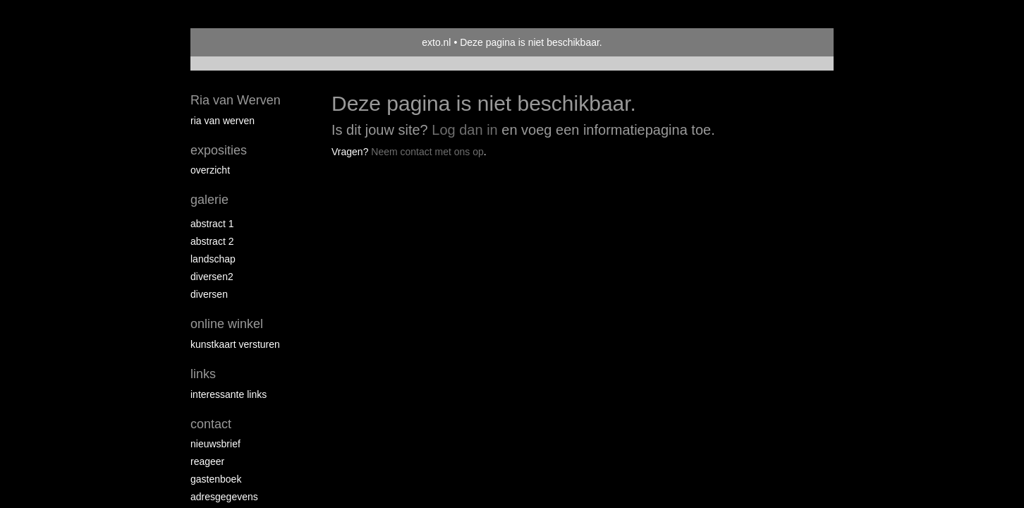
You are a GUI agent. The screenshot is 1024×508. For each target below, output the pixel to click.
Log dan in (464, 130)
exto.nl (436, 42)
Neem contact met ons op (427, 151)
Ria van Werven (235, 100)
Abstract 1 (211, 223)
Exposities (218, 150)
